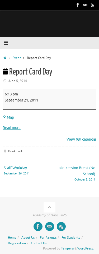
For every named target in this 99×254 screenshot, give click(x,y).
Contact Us (38, 243)
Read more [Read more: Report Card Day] (12, 128)
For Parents (48, 237)
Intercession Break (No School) (74, 174)
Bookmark (15, 151)
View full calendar (81, 139)
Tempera (67, 248)
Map (8, 117)
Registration (17, 243)
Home (12, 237)
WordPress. (85, 248)
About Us (28, 237)
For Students (71, 237)
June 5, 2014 (17, 81)
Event (16, 58)
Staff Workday (25, 171)
